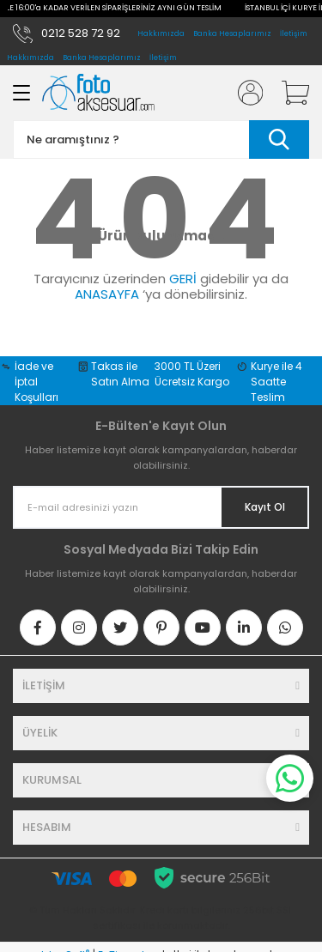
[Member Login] (245, 77)
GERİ (183, 263)
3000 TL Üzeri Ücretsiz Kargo (192, 358)
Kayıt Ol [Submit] (265, 491)
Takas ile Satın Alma (120, 358)
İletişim (293, 33)
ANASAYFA (107, 279)
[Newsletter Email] (161, 491)
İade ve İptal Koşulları (36, 366)
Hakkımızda (161, 33)
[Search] (161, 124)
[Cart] (289, 77)
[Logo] (98, 76)
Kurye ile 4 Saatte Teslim (276, 366)
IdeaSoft (65, 939)
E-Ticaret (121, 939)
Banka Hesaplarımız (232, 33)
